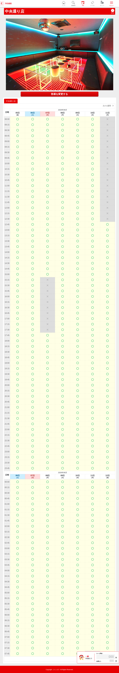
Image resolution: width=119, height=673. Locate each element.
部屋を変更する (59, 94)
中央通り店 (14, 11)
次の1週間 (108, 105)
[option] (11, 101)
